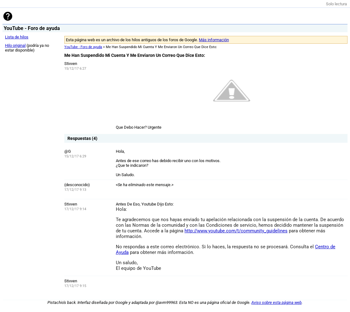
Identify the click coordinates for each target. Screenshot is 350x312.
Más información (214, 39)
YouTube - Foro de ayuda (83, 47)
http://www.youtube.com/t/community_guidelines (236, 231)
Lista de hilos (16, 37)
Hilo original (15, 45)
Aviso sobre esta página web (276, 302)
